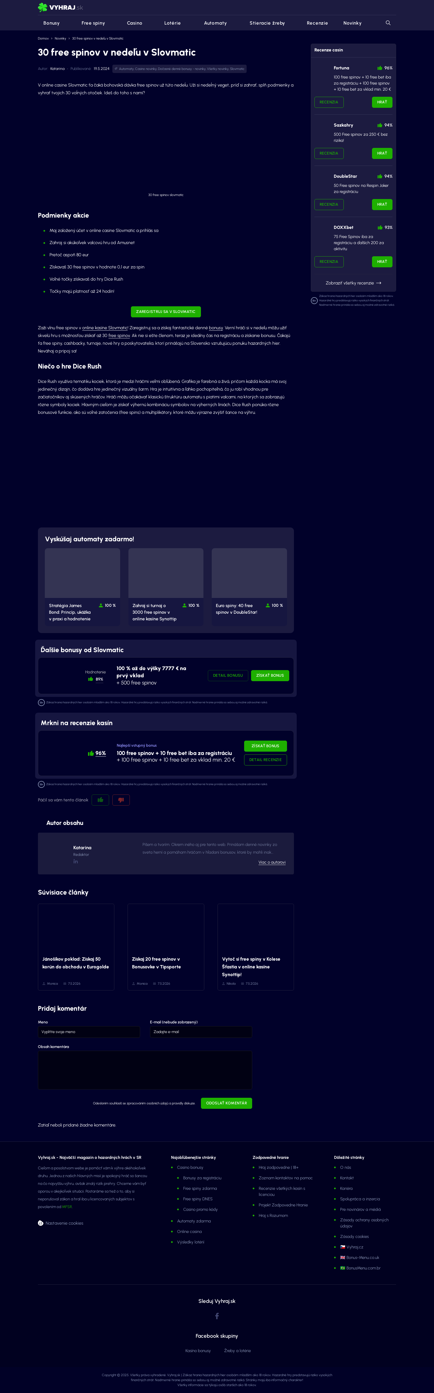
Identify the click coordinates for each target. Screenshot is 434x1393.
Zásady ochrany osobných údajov (364, 1223)
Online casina (189, 1231)
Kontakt (347, 1177)
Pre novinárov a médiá (360, 1209)
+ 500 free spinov (151, 675)
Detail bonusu (228, 675)
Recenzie (314, 23)
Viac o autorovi (272, 862)
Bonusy (49, 23)
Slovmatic (237, 69)
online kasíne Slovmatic (105, 327)
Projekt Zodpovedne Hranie (283, 1205)
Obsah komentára (53, 1046)
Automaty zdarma (194, 1221)
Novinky (352, 23)
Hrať (382, 102)
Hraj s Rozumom (273, 1215)
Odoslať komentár (226, 1103)
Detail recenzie (265, 759)
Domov (43, 38)
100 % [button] (110, 605)
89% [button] (99, 679)
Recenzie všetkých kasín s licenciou (282, 1191)
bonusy (216, 327)
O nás (345, 1167)
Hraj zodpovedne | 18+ (279, 1167)
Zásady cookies (354, 1236)
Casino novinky (146, 69)
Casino (131, 23)
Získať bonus (270, 675)
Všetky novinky (218, 69)
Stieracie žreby (263, 23)
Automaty (211, 23)
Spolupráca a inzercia (360, 1198)
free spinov (119, 335)
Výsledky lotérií (190, 1242)
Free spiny (90, 23)
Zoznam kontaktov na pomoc (286, 1177)
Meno (43, 1022)
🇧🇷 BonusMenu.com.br (360, 1268)
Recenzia (329, 102)
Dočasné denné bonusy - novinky (182, 69)
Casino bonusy (190, 1167)
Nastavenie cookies (64, 1223)
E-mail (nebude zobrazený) (174, 1022)
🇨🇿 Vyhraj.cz (351, 1247)
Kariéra (346, 1188)
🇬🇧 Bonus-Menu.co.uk (359, 1257)
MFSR (67, 1206)
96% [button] (100, 753)
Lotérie (169, 23)
